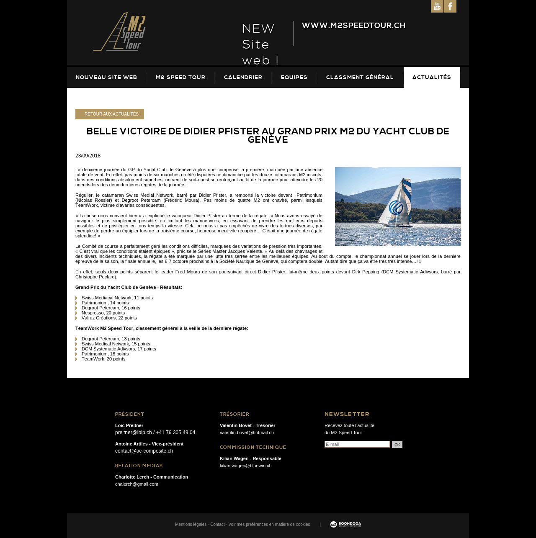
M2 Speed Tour (181, 77)
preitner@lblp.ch (133, 432)
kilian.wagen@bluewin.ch (246, 465)
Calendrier (243, 77)
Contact (217, 524)
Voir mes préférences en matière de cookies (269, 524)
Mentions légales (190, 524)
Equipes (294, 77)
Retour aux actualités (112, 114)
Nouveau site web (106, 77)
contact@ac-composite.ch (144, 451)
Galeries (91, 98)
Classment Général (360, 77)
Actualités (431, 77)
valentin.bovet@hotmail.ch (247, 432)
